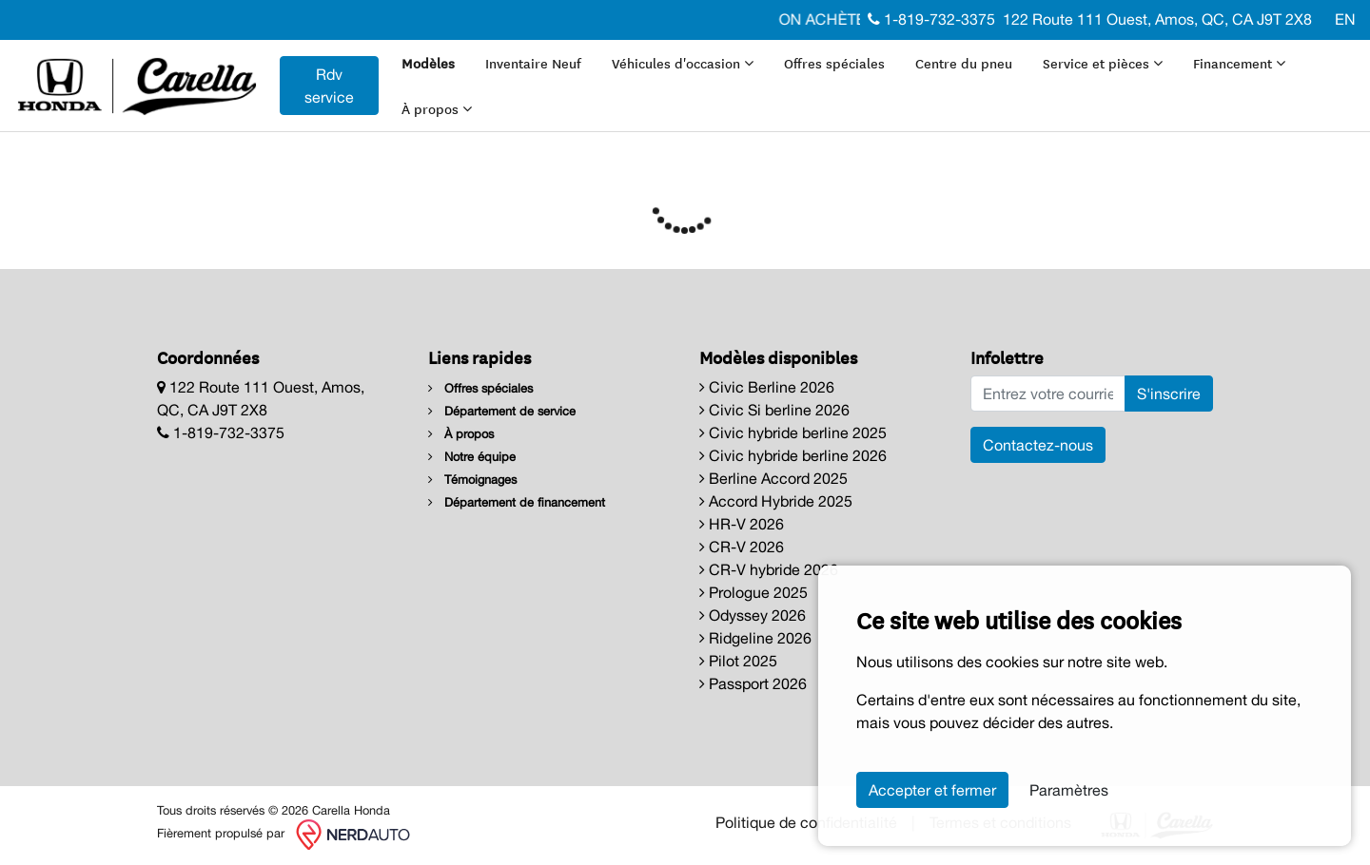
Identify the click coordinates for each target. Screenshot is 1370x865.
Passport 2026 (753, 683)
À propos (436, 108)
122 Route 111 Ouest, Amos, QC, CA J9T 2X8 (1157, 19)
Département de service (502, 411)
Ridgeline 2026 (755, 637)
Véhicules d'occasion (683, 62)
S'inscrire (1169, 393)
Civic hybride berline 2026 (793, 455)
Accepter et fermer (932, 789)
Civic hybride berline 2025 (793, 432)
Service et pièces (1103, 62)
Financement (1239, 62)
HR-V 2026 (741, 523)
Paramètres (1068, 789)
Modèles (428, 62)
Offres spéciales (834, 62)
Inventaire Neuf (533, 62)
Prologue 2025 (753, 592)
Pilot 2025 (738, 660)
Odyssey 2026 (752, 615)
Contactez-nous (1038, 444)
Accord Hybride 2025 (775, 500)
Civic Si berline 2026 (774, 409)
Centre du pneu (963, 62)
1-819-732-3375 (931, 19)
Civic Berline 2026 (766, 386)
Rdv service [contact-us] (329, 86)
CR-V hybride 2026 (768, 569)
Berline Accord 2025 (773, 478)
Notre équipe (472, 457)
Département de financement (516, 502)
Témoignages (472, 479)
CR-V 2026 (741, 546)
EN (1345, 19)
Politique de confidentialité (806, 822)
